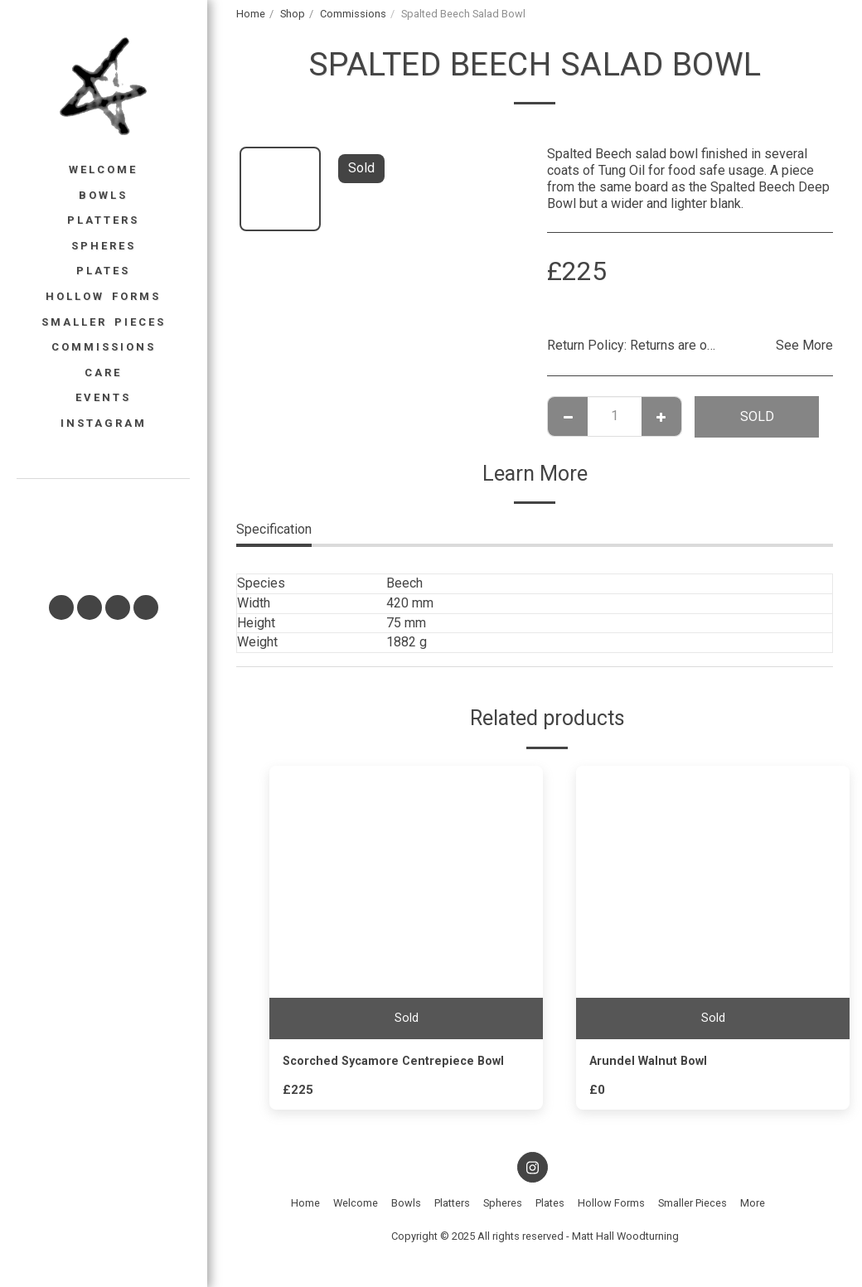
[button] (102, 530)
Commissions (353, 13)
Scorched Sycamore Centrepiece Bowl (404, 1062)
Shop (292, 13)
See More (804, 345)
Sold (757, 416)
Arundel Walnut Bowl (653, 1062)
